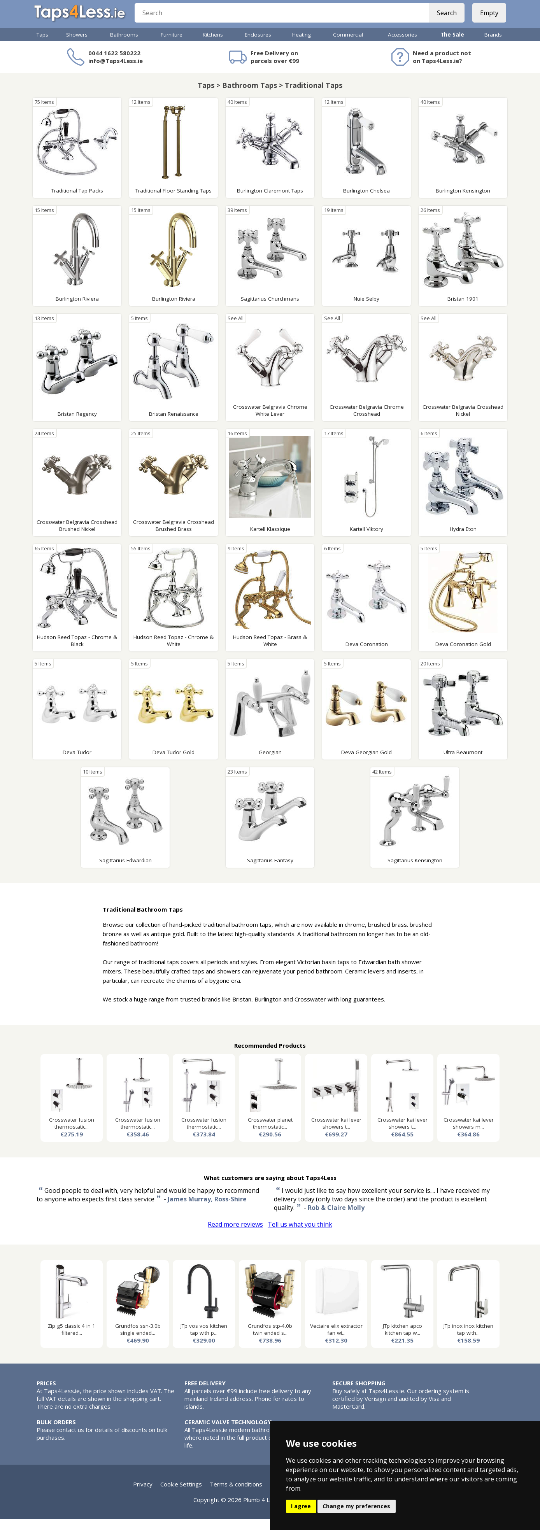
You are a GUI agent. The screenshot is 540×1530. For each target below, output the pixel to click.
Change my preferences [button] (356, 1506)
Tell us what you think (300, 1235)
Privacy (143, 1495)
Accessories (402, 45)
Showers (77, 45)
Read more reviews (235, 1235)
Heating (301, 45)
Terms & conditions (236, 1495)
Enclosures (258, 45)
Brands (493, 45)
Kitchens (213, 45)
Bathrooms (124, 45)
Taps (42, 45)
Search (444, 19)
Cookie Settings (181, 1495)
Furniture (171, 45)
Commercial (348, 45)
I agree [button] (301, 1506)
